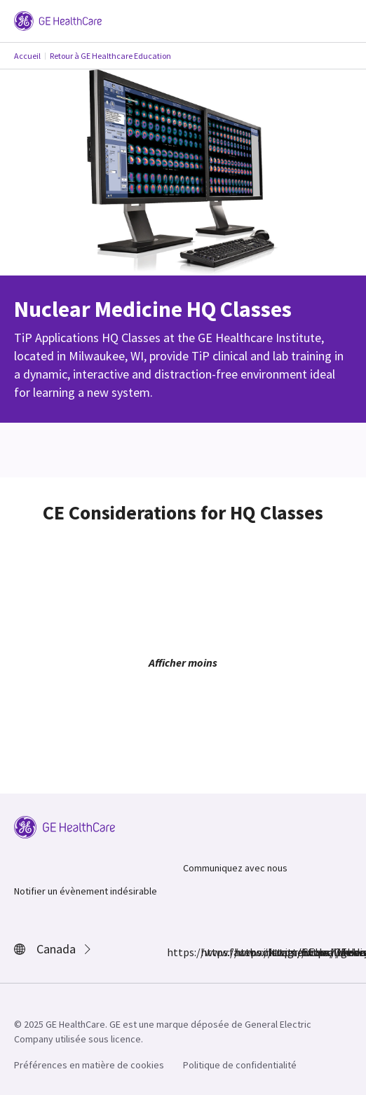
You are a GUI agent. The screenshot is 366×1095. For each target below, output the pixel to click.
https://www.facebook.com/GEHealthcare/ (175, 952)
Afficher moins (183, 662)
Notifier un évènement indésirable (85, 891)
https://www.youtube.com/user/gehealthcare (309, 952)
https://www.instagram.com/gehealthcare (209, 952)
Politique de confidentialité (240, 1065)
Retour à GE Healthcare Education (110, 55)
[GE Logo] (58, 20)
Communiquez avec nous (235, 868)
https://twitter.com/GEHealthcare (242, 952)
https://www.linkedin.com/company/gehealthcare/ (276, 952)
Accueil (27, 55)
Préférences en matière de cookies (89, 1065)
